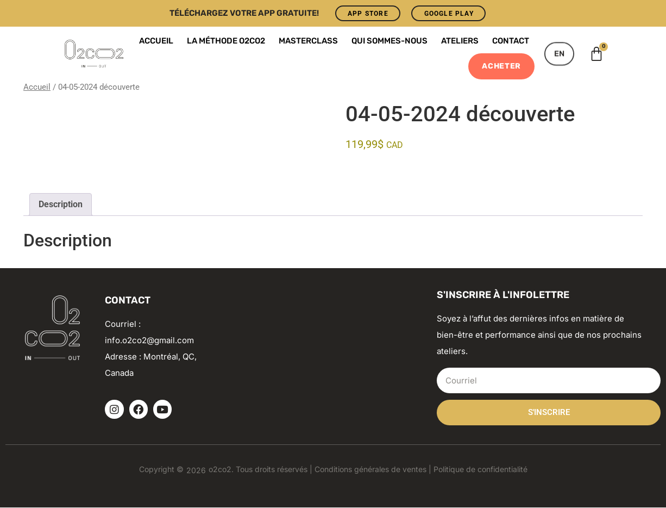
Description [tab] (61, 205)
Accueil (156, 41)
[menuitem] (559, 54)
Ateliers (460, 41)
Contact (510, 41)
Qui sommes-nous (389, 41)
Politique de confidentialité (480, 469)
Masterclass (308, 41)
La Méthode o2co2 (226, 41)
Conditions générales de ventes (370, 469)
